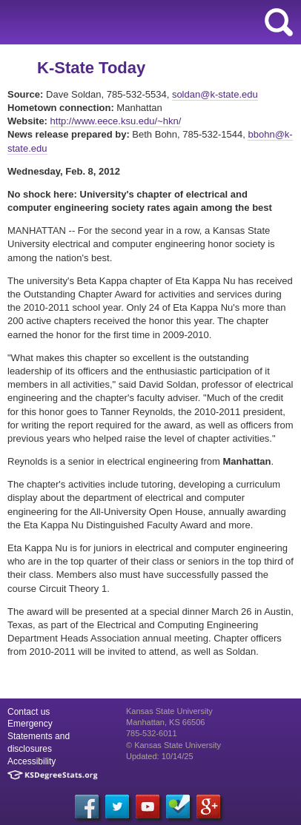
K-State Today (91, 67)
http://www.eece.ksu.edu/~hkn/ (116, 121)
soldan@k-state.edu (215, 94)
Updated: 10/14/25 (160, 756)
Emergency (30, 723)
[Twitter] (117, 806)
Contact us (28, 712)
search (279, 22)
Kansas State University (135, 22)
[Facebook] (87, 806)
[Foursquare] (178, 806)
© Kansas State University (173, 745)
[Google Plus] (208, 806)
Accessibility (31, 761)
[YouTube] (147, 806)
